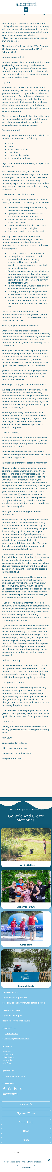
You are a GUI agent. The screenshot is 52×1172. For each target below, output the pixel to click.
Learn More (26, 1167)
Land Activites (26, 865)
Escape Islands (26, 986)
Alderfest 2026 (26, 907)
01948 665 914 (11, 1033)
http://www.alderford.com (14, 748)
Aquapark (26, 944)
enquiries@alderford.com (16, 1038)
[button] (26, 9)
